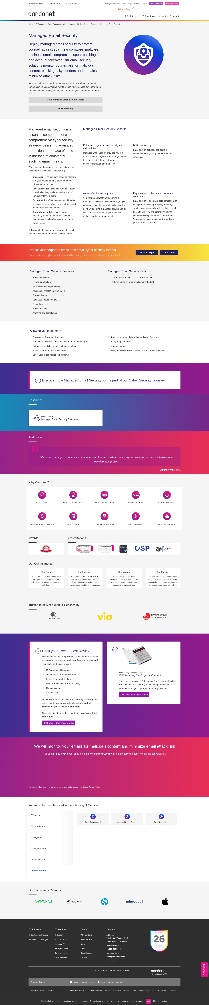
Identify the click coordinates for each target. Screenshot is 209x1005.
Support (144, 4)
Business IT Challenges (38, 939)
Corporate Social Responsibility (99, 990)
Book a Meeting (156, 3)
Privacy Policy (94, 787)
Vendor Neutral (135, 503)
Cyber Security (38, 871)
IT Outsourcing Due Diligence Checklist (147, 674)
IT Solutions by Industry (38, 935)
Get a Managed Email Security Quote (65, 100)
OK (148, 1001)
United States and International (112, 982)
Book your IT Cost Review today (58, 723)
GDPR (134, 990)
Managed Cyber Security (127, 822)
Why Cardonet (86, 935)
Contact (174, 16)
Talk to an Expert (146, 253)
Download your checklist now (134, 695)
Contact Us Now (172, 3)
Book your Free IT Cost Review (66, 651)
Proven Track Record (73, 503)
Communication (38, 859)
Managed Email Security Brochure (71, 418)
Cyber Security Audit (93, 822)
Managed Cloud (38, 848)
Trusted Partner (73, 524)
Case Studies (86, 953)
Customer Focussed (167, 503)
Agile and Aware (135, 524)
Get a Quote (169, 253)
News (124, 4)
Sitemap (173, 990)
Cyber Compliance (161, 822)
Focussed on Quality (104, 524)
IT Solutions (131, 16)
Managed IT (36, 837)
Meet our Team (87, 939)
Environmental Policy (77, 990)
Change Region (111, 961)
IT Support (36, 815)
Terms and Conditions (159, 990)
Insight (130, 4)
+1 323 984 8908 (44, 4)
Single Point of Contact (104, 503)
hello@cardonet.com (112, 4)
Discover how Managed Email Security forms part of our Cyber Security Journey (103, 380)
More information (160, 1001)
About (162, 16)
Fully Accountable (166, 524)
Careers (137, 4)
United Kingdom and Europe (84, 982)
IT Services (148, 16)
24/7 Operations (42, 503)
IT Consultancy (38, 826)
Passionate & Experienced (42, 524)
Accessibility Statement (121, 990)
